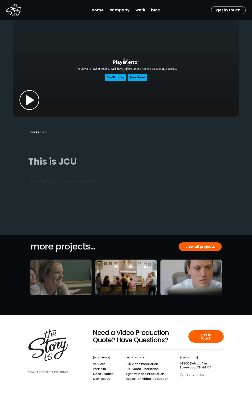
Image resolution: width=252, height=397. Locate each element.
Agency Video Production (145, 374)
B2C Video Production (142, 369)
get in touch (228, 10)
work (140, 10)
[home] (23, 10)
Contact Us (101, 379)
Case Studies (103, 374)
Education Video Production (147, 379)
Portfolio (99, 369)
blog (155, 10)
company (120, 10)
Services (99, 364)
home (98, 10)
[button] (119, 10)
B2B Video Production (142, 364)
